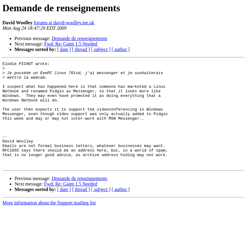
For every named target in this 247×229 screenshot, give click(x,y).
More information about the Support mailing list (49, 223)
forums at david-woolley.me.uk (64, 22)
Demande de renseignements (79, 38)
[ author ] (121, 49)
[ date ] (64, 49)
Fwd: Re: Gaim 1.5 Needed (70, 43)
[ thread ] (81, 49)
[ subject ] (100, 49)
